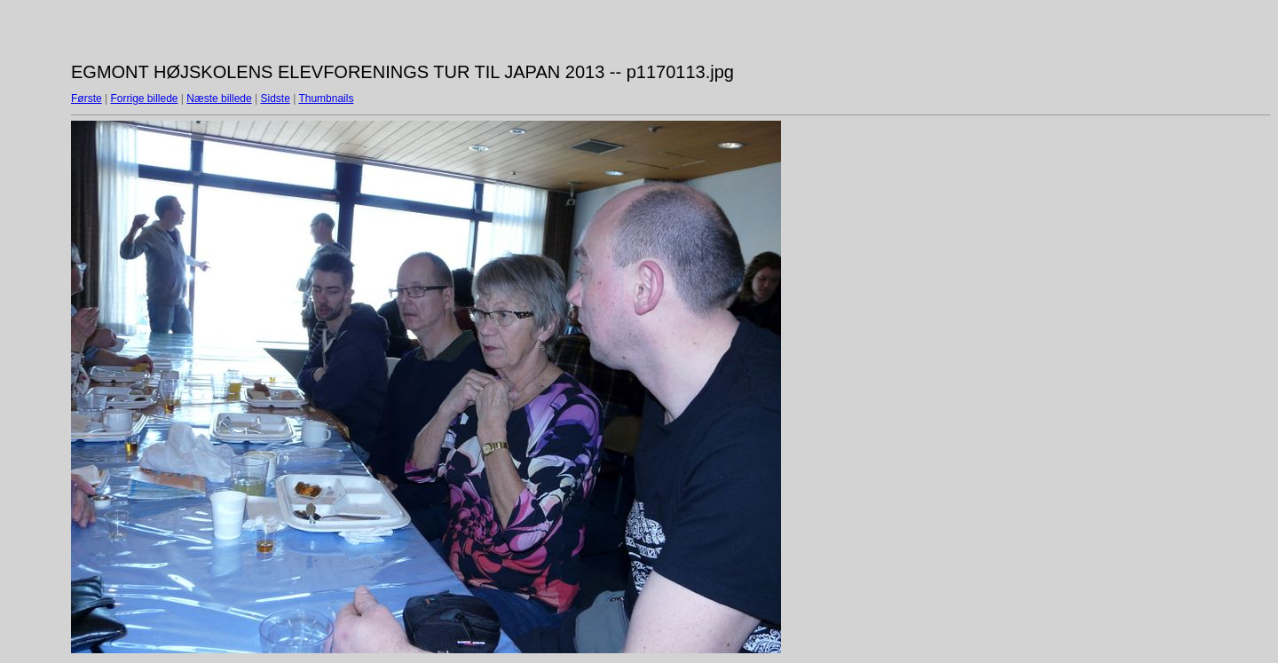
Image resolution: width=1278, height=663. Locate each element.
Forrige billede (144, 98)
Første (86, 98)
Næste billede (218, 98)
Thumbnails (325, 98)
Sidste (274, 98)
